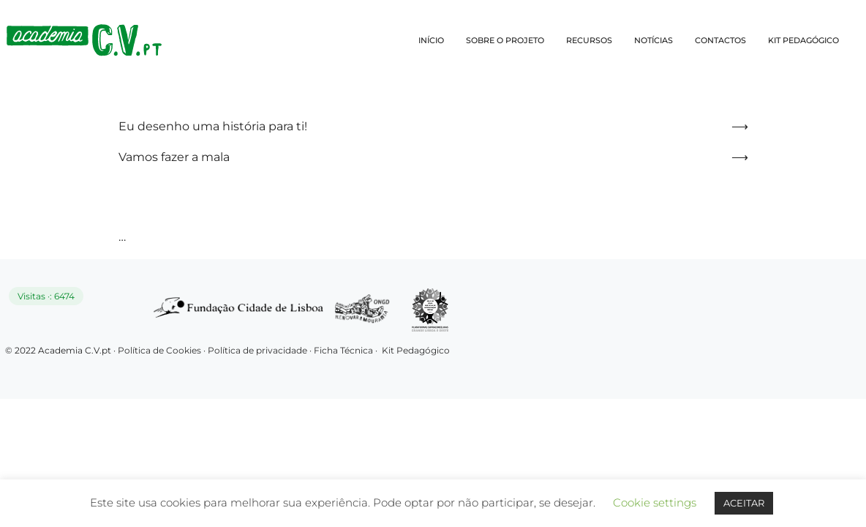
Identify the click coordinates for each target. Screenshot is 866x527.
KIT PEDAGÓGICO (803, 40)
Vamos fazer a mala (174, 157)
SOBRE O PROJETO (505, 40)
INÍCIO (431, 40)
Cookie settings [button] (654, 502)
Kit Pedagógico (416, 350)
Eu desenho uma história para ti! (212, 126)
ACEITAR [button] (743, 503)
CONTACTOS (720, 40)
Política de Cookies (159, 350)
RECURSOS (589, 40)
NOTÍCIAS (653, 40)
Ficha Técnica (343, 350)
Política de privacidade (258, 350)
